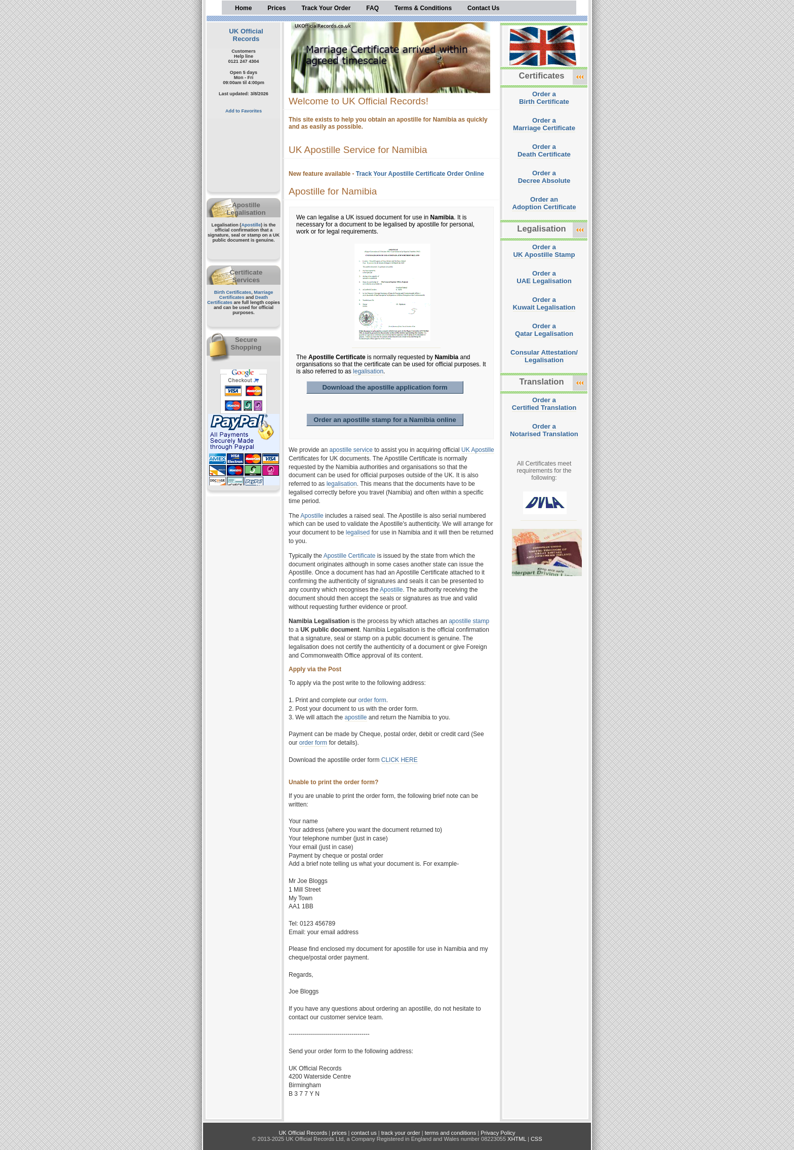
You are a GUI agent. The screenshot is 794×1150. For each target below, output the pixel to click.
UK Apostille (477, 449)
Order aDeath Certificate (544, 150)
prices (339, 1133)
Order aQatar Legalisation (544, 329)
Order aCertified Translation (544, 403)
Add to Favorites (243, 110)
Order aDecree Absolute (544, 176)
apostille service (351, 449)
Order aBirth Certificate (544, 97)
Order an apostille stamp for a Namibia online (384, 420)
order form (372, 700)
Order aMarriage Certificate (544, 124)
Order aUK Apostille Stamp (544, 250)
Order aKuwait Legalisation (544, 303)
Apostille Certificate (350, 555)
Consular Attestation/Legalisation (544, 356)
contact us (364, 1133)
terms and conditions (451, 1133)
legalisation (368, 371)
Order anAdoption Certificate (544, 203)
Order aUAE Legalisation (544, 277)
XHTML (516, 1139)
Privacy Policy (498, 1133)
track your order (400, 1133)
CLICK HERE (399, 759)
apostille (356, 717)
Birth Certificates (233, 292)
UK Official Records (246, 35)
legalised (358, 532)
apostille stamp (469, 621)
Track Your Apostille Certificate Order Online (420, 173)
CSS (536, 1139)
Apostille (251, 224)
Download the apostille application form (384, 387)
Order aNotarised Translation (544, 430)
